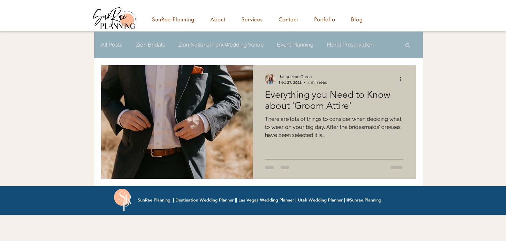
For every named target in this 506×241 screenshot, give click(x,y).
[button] (407, 45)
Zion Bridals (150, 45)
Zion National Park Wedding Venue (221, 45)
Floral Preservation (350, 45)
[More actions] (403, 79)
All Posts (111, 45)
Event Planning (295, 45)
